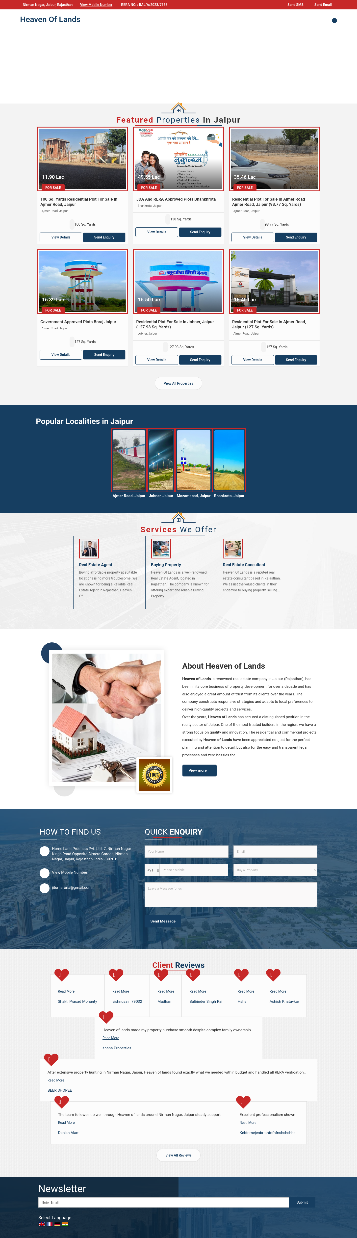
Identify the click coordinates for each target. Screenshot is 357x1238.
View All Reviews (178, 1155)
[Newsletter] (163, 1202)
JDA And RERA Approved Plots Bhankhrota (176, 199)
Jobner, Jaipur (161, 496)
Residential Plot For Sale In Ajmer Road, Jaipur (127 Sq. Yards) (269, 324)
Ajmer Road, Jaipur (129, 496)
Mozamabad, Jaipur (194, 496)
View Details (61, 237)
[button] (96, 5)
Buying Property (166, 564)
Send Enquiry (104, 237)
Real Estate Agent (95, 564)
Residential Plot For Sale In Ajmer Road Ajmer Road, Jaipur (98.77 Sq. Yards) (268, 202)
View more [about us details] (198, 770)
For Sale (53, 188)
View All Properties (178, 383)
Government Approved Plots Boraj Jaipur (78, 321)
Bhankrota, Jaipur (229, 496)
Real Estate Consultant (244, 564)
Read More (66, 991)
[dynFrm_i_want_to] (275, 870)
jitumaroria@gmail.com (72, 887)
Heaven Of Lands (50, 19)
